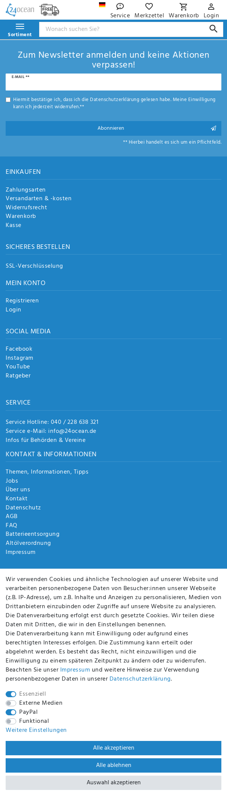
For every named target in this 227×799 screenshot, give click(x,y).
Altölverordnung (28, 543)
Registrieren (22, 301)
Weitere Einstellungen (36, 730)
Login (13, 310)
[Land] (102, 5)
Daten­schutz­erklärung (140, 679)
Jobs (12, 481)
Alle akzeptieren (113, 748)
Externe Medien (40, 703)
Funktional (34, 721)
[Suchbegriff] (131, 29)
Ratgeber (18, 376)
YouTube (18, 367)
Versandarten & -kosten (39, 199)
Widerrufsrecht (26, 208)
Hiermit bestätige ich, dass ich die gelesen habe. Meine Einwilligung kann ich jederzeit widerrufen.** (114, 103)
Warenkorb (21, 216)
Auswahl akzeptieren (114, 783)
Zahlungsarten (26, 190)
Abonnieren (157, 128)
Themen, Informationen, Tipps (47, 472)
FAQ (11, 526)
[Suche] (213, 28)
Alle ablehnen (113, 765)
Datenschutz (23, 508)
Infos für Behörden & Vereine (45, 440)
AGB (12, 517)
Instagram (20, 358)
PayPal (28, 712)
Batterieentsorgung (32, 534)
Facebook (19, 349)
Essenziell (32, 694)
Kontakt (17, 499)
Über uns (18, 490)
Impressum (21, 552)
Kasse (13, 225)
